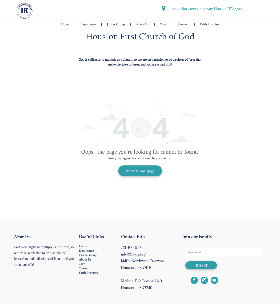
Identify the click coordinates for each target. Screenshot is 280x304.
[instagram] (204, 281)
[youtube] (214, 281)
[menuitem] (66, 24)
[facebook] (194, 281)
